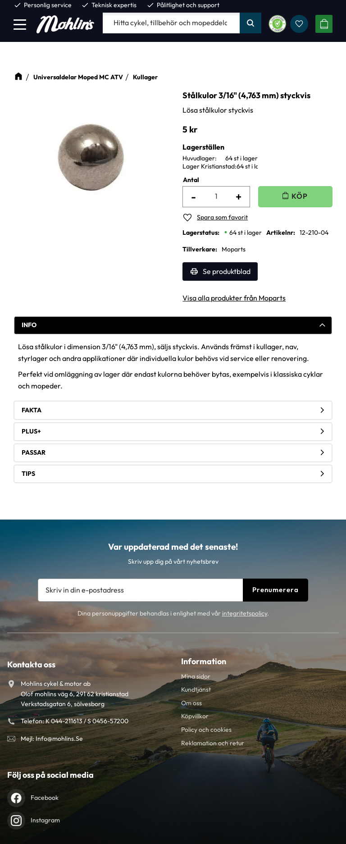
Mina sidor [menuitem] (195, 676)
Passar (34, 452)
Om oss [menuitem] (191, 703)
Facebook (45, 798)
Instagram (45, 820)
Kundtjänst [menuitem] (196, 689)
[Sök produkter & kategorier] (171, 23)
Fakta (31, 410)
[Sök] (250, 23)
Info (29, 325)
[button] (20, 24)
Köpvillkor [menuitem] (195, 716)
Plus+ (31, 431)
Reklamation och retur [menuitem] (212, 743)
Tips (28, 474)
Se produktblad (226, 271)
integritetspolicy (244, 613)
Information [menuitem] (203, 661)
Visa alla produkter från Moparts (234, 297)
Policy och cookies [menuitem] (206, 729)
